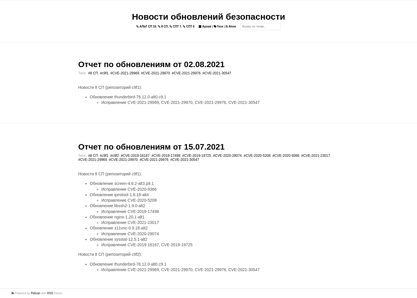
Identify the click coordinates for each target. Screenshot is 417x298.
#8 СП (93, 73)
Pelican (35, 293)
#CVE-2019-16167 (135, 156)
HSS (50, 293)
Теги (218, 26)
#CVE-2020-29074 (227, 156)
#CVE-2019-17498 (165, 156)
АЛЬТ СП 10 (146, 26)
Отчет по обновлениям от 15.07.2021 (151, 146)
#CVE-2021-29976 (186, 73)
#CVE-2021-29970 (155, 73)
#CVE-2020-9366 (285, 156)
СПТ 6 (189, 26)
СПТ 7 (175, 26)
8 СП (163, 26)
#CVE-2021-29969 (124, 73)
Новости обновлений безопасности (208, 16)
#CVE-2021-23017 (315, 156)
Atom (231, 26)
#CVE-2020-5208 (257, 156)
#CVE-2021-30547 (216, 73)
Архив (205, 26)
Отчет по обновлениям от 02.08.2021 (151, 64)
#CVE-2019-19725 (196, 156)
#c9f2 (114, 156)
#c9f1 (104, 73)
